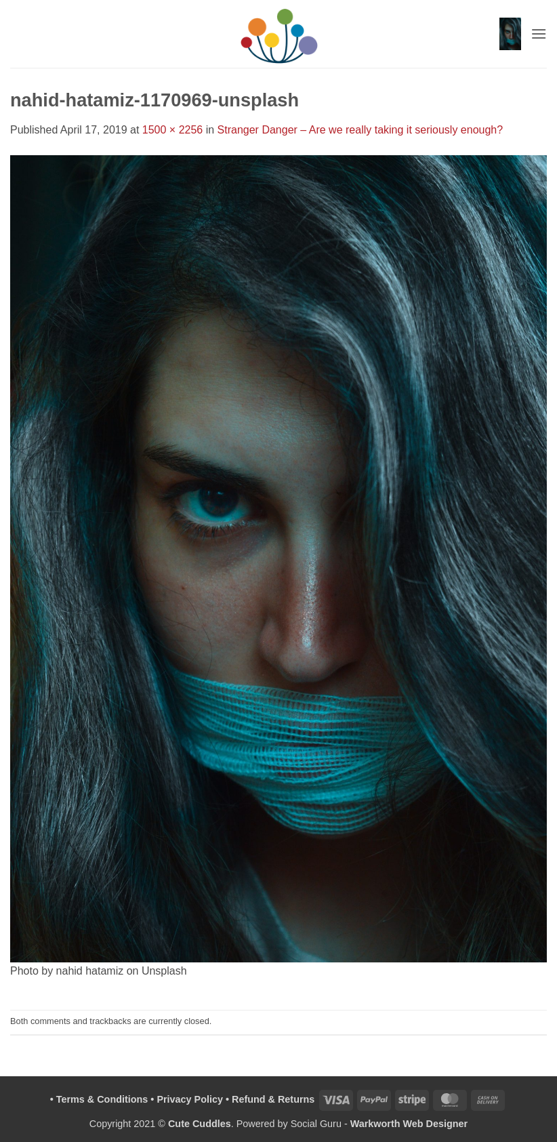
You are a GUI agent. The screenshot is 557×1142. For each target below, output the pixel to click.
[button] (510, 34)
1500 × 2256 (172, 130)
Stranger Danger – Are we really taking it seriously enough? (360, 130)
